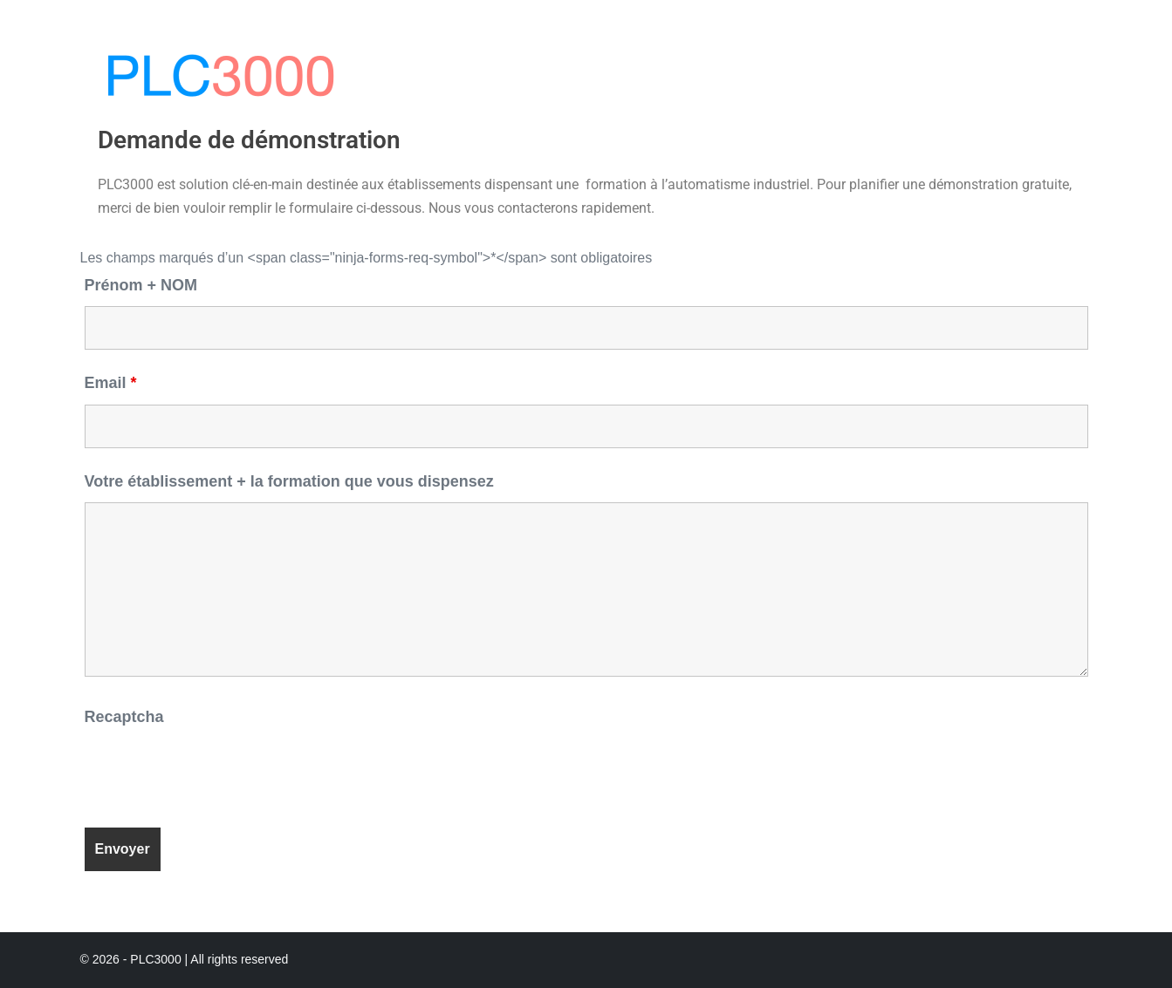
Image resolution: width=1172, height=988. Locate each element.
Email (111, 383)
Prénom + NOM (141, 285)
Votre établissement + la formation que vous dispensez (289, 481)
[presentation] (217, 772)
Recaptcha (124, 717)
